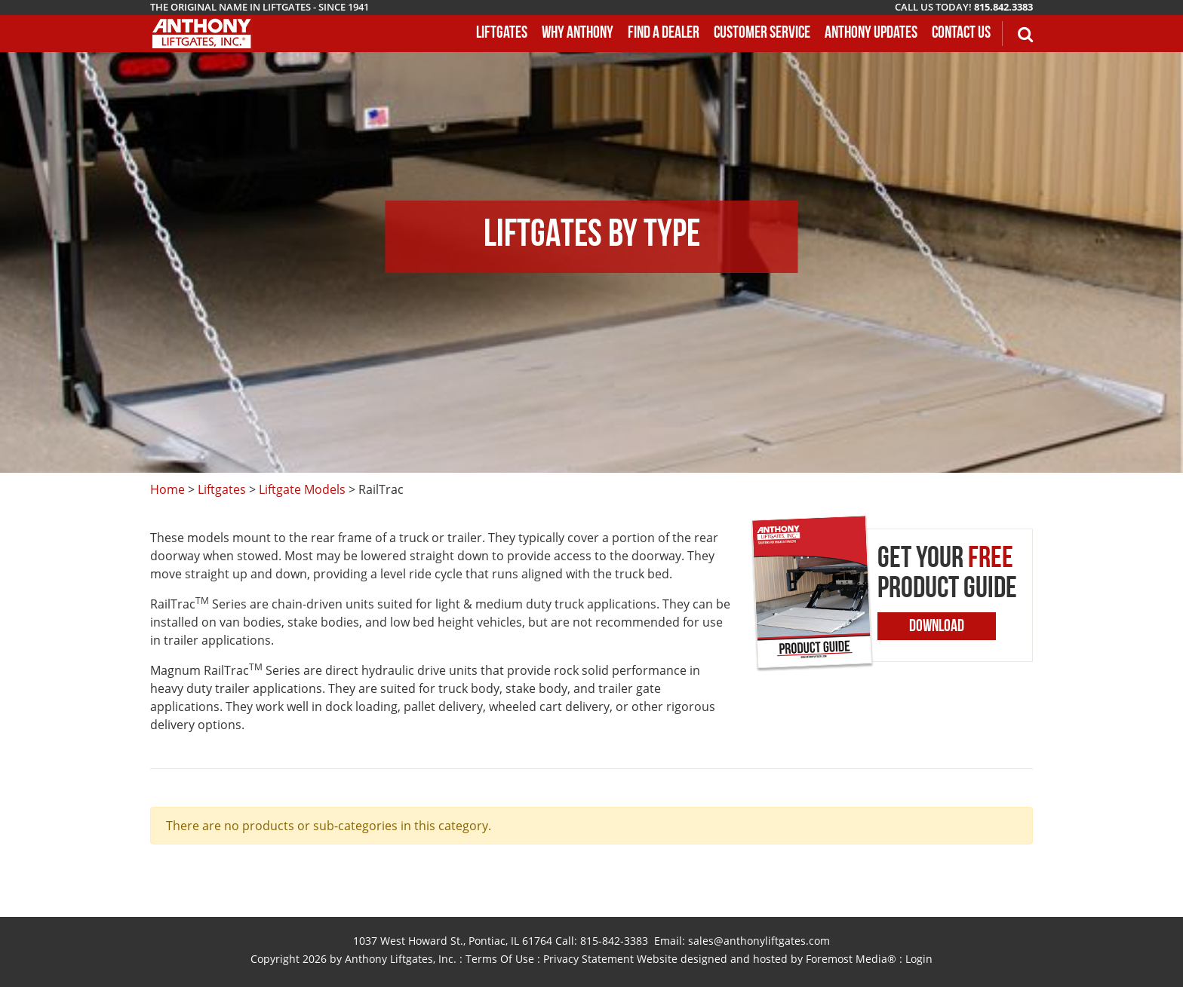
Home (167, 489)
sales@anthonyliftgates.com (759, 940)
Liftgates (222, 489)
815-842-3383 (614, 940)
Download (936, 627)
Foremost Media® (851, 959)
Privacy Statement (588, 959)
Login (919, 959)
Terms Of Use (500, 959)
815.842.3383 (1003, 7)
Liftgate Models (302, 489)
